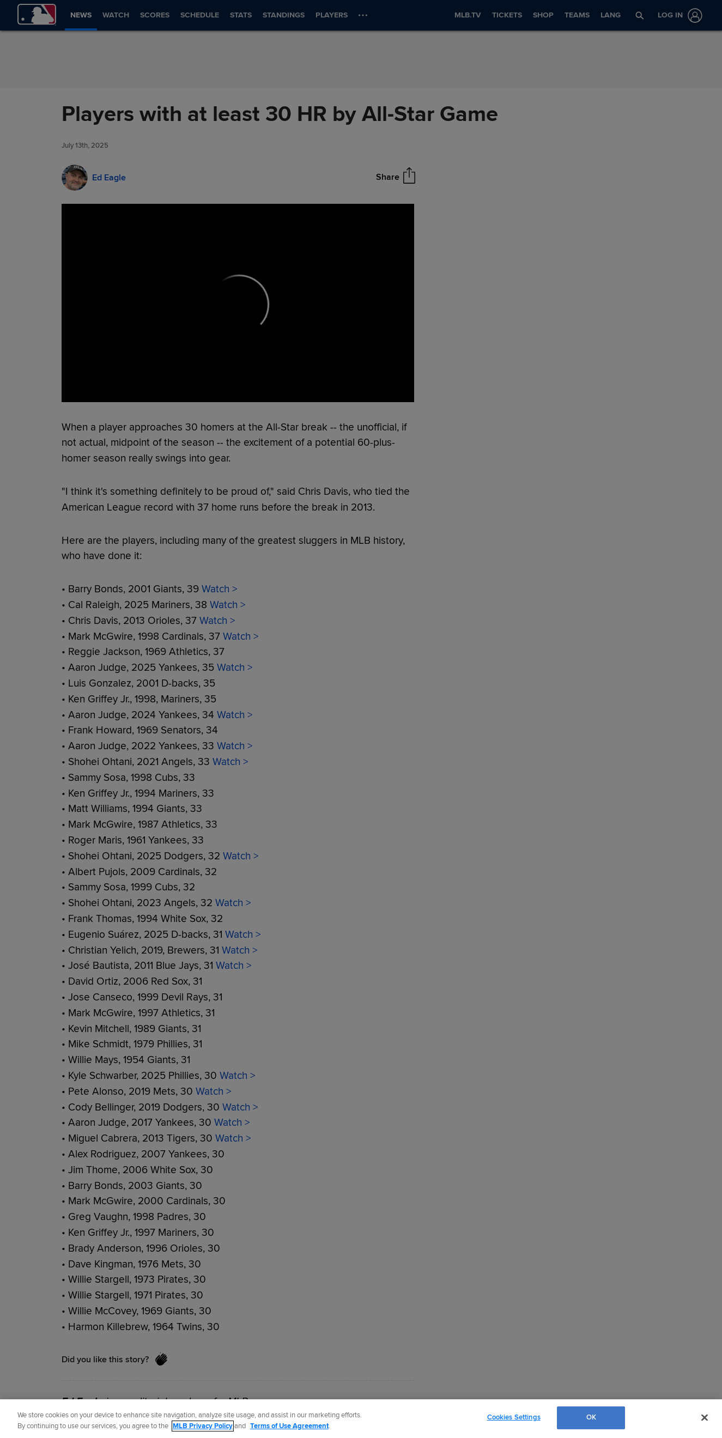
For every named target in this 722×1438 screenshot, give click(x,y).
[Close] (705, 1417)
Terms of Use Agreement (289, 1426)
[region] (361, 1418)
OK (591, 1417)
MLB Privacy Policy (203, 1426)
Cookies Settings (514, 1417)
